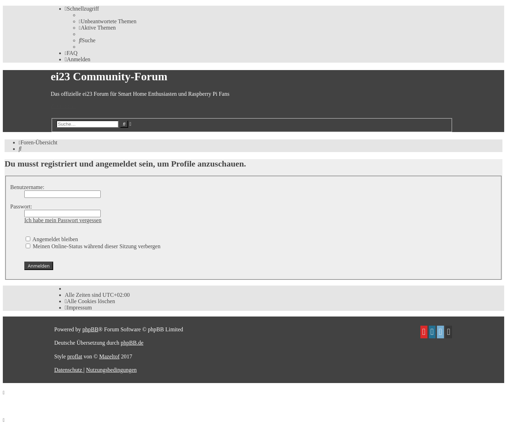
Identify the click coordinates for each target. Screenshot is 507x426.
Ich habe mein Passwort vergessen (62, 220)
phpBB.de (132, 343)
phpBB (90, 329)
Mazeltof (109, 356)
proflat (74, 356)
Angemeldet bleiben (52, 239)
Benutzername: (27, 187)
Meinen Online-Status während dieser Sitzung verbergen (93, 246)
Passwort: (21, 206)
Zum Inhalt (63, 106)
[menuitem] (107, 21)
